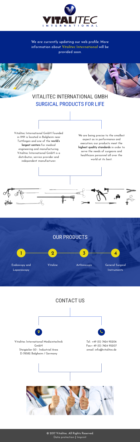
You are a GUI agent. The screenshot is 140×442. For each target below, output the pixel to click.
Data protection (64, 437)
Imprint (81, 437)
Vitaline (53, 265)
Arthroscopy (84, 265)
